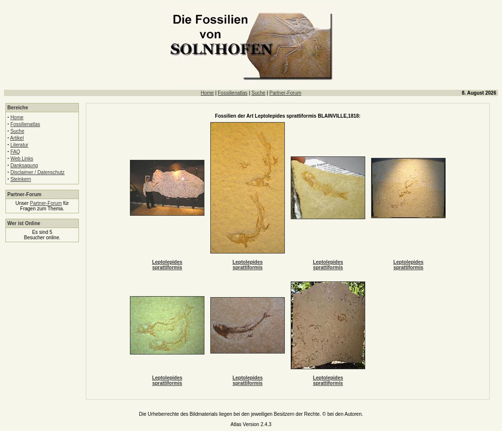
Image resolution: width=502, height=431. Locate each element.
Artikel (17, 138)
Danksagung (24, 165)
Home (207, 93)
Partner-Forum (285, 93)
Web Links (21, 158)
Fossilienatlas (233, 93)
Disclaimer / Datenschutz (37, 172)
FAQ (15, 151)
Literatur (19, 145)
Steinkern (20, 179)
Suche (258, 93)
